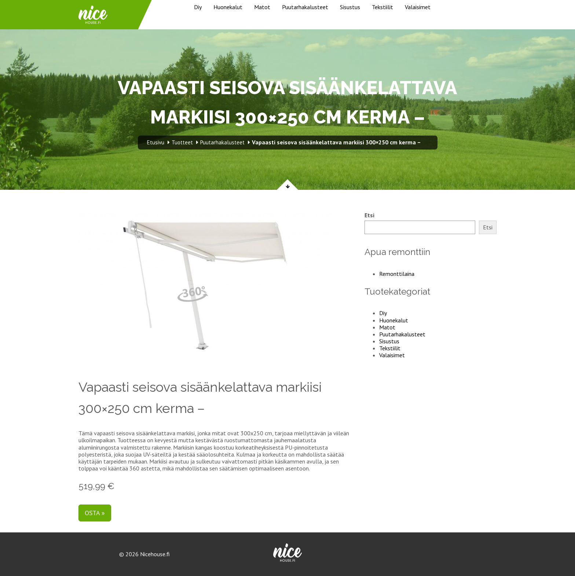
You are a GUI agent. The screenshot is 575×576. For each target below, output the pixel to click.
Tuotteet (182, 142)
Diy (198, 7)
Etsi (369, 215)
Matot (262, 7)
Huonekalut (227, 7)
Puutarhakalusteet (305, 7)
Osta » (95, 513)
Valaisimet (418, 7)
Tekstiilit (382, 7)
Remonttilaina (396, 273)
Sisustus (350, 7)
